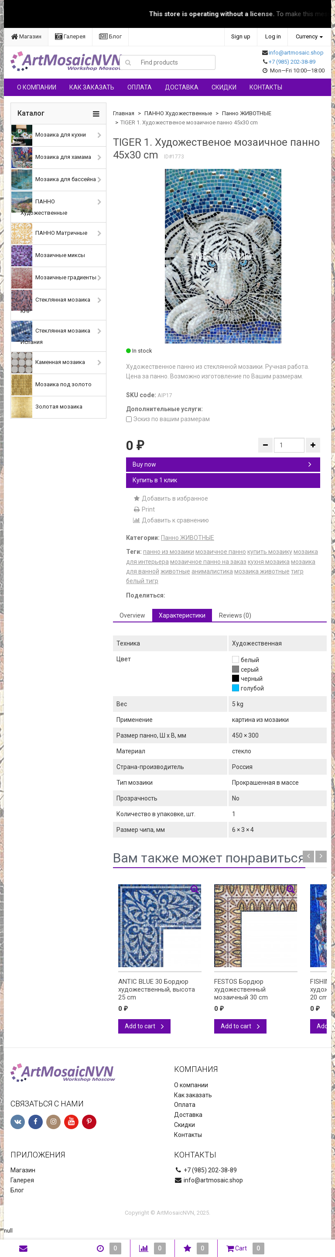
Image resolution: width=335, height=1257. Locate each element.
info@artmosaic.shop (296, 52)
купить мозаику (269, 551)
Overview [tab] (132, 615)
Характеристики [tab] (182, 615)
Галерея (70, 36)
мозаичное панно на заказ (208, 561)
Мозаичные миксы (48, 255)
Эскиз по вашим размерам (168, 419)
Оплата (139, 87)
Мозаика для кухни (48, 135)
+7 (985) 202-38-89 (292, 61)
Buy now (222, 464)
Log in (273, 36)
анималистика (212, 571)
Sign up (240, 36)
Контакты (266, 87)
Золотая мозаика (46, 407)
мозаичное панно (220, 551)
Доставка (181, 87)
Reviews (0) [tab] (235, 615)
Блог (110, 36)
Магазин (26, 36)
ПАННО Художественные (39, 204)
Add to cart (144, 1026)
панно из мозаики (168, 551)
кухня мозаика (269, 561)
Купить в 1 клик (155, 480)
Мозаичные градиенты (53, 278)
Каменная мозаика (48, 362)
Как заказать (91, 87)
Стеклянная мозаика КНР (50, 302)
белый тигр (142, 580)
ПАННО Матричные (49, 233)
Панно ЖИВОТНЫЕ (246, 113)
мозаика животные (262, 571)
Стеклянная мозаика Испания (50, 333)
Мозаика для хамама (51, 157)
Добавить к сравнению (171, 520)
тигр (297, 571)
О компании (36, 87)
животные (175, 571)
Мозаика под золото (51, 384)
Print (144, 509)
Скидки (224, 87)
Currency (307, 36)
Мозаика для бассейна (53, 179)
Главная (123, 113)
